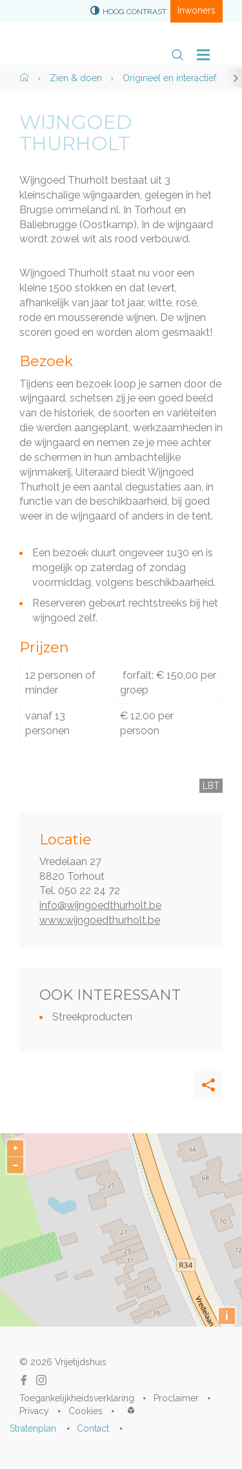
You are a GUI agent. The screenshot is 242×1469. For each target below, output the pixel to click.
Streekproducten (92, 1017)
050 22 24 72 (89, 890)
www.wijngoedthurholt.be (99, 920)
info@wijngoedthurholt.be (100, 905)
